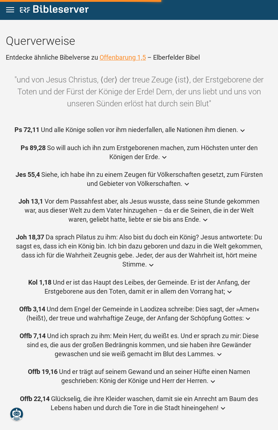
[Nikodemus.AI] (16, 414)
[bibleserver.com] (54, 10)
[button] (10, 10)
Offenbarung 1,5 (123, 57)
